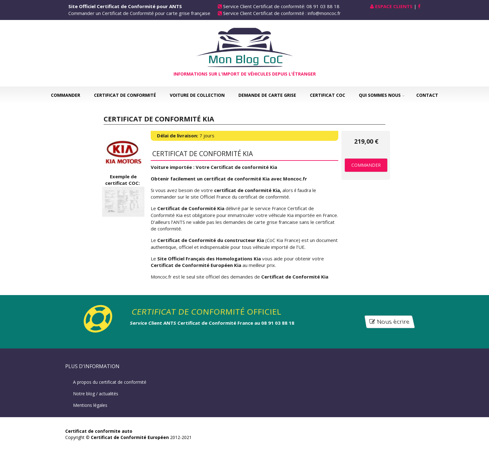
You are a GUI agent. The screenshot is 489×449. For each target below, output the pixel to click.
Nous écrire (390, 321)
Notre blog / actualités (95, 394)
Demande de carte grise (267, 95)
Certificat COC (327, 95)
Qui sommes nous (380, 95)
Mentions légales (90, 405)
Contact (427, 95)
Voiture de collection (197, 95)
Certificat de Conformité (125, 95)
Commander (65, 95)
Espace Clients (394, 6)
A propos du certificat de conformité (109, 382)
